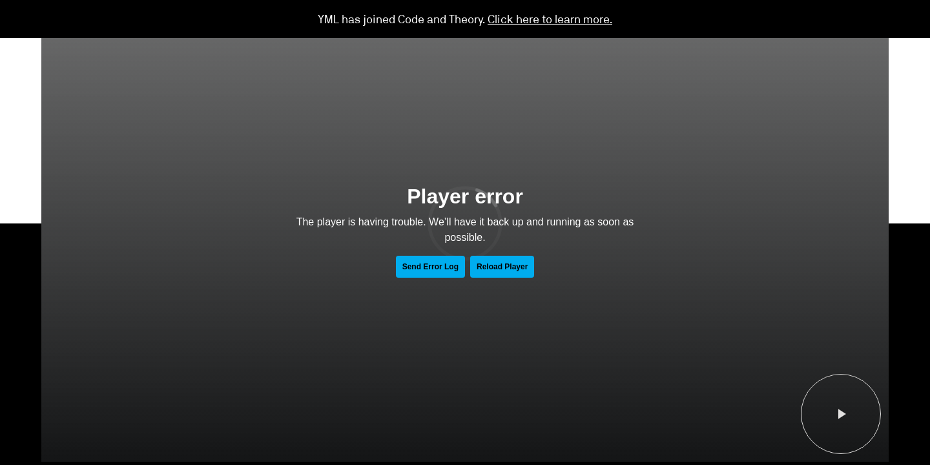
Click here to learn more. (550, 19)
